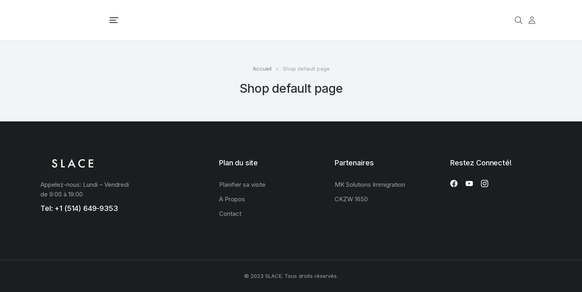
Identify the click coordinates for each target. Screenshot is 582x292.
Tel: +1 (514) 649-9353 (79, 208)
